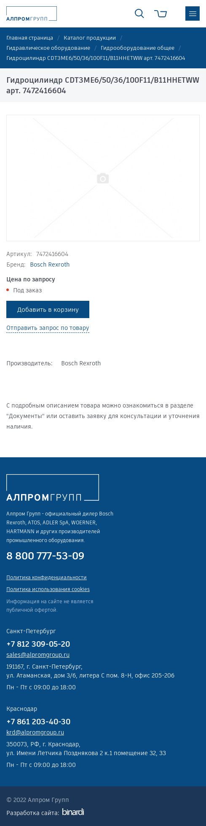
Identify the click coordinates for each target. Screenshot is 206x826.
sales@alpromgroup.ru (38, 655)
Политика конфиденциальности (46, 577)
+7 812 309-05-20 (38, 644)
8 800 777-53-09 (45, 556)
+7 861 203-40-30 (38, 721)
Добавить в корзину (48, 309)
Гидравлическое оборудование (48, 48)
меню (192, 13)
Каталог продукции (90, 38)
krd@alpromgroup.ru (35, 732)
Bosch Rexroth (50, 264)
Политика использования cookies (48, 589)
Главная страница (29, 38)
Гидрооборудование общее (137, 48)
